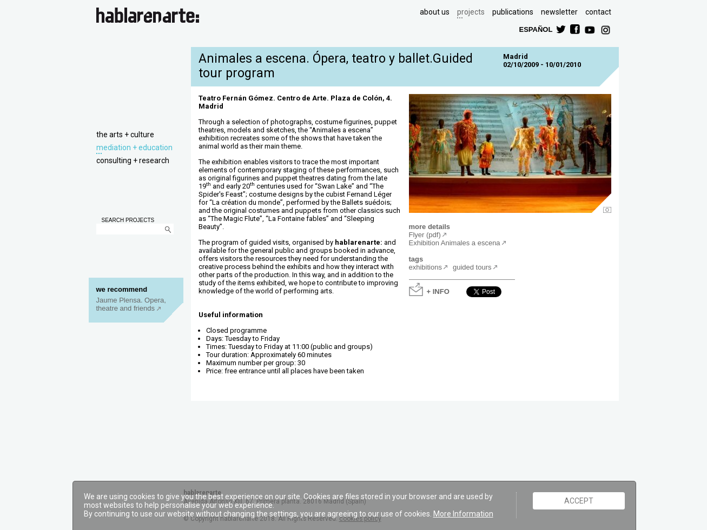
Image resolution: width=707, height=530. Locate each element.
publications (512, 12)
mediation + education (134, 147)
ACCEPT (578, 501)
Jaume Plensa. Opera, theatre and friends (131, 304)
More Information (463, 513)
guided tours (472, 267)
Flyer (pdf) (425, 235)
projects (471, 12)
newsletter (559, 12)
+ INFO (438, 290)
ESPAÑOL (535, 28)
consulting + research (132, 160)
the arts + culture (125, 134)
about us (435, 12)
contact (598, 12)
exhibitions (425, 267)
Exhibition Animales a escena (454, 243)
